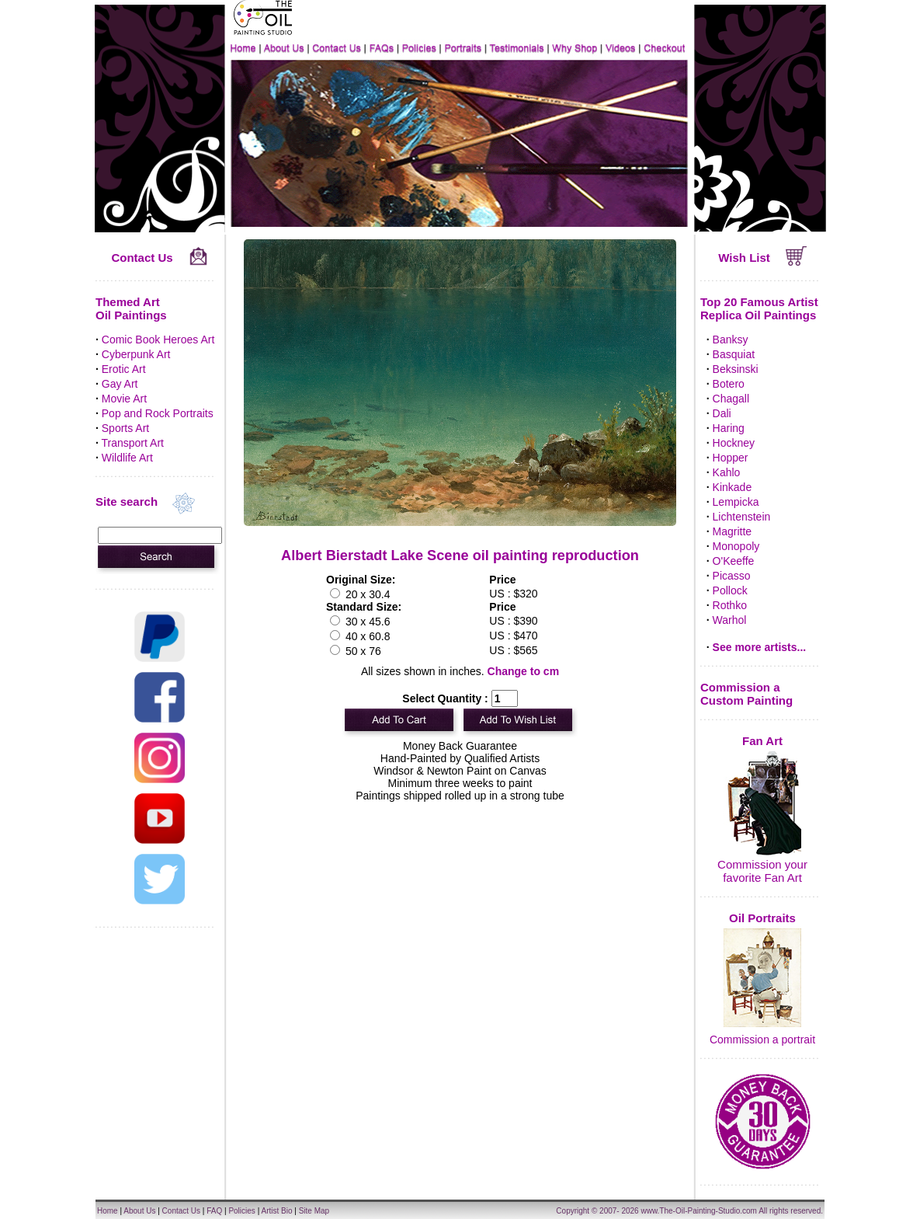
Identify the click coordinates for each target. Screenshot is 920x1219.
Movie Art (124, 398)
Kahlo (727, 472)
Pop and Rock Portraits (158, 413)
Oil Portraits (762, 918)
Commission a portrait (762, 1039)
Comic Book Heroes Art (158, 339)
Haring (729, 428)
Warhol (730, 620)
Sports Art (125, 428)
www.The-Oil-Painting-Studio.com (699, 1211)
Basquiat (734, 354)
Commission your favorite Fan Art (762, 871)
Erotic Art (124, 369)
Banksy (730, 339)
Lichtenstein (742, 516)
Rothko (730, 605)
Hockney (734, 443)
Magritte (732, 531)
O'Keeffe (734, 561)
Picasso (732, 575)
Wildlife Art (127, 457)
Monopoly (736, 546)
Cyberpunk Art (136, 354)
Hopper (730, 457)
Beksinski (736, 369)
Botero (729, 384)
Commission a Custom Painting (746, 694)
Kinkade (732, 487)
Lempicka (736, 502)
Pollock (730, 590)
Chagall (731, 398)
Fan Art (762, 740)
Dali (722, 413)
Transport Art (133, 443)
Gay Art (120, 384)
